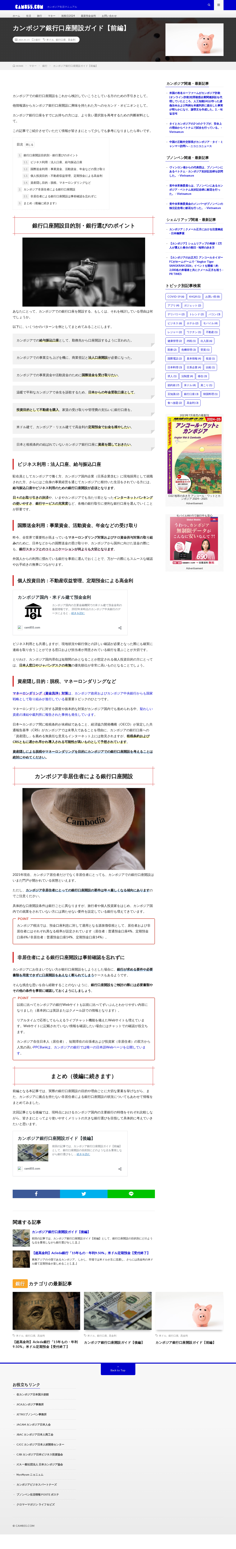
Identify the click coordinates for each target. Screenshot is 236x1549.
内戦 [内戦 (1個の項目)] (191, 360)
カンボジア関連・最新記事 (190, 91)
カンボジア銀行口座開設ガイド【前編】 (186, 1352)
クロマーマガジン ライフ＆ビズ (35, 1519)
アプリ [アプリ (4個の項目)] (173, 325)
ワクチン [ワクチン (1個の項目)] (194, 351)
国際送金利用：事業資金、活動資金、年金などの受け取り (63, 176)
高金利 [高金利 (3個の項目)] (192, 422)
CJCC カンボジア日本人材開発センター (40, 1459)
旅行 (42, 19)
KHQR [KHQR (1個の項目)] (195, 316)
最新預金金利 (95, 19)
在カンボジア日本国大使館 (32, 1409)
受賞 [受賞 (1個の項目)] (205, 369)
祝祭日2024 (73, 19)
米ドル (50, 47)
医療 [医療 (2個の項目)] (172, 369)
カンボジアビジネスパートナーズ (36, 1499)
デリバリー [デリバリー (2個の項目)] (176, 333)
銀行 (37, 47)
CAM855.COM (25, 1540)
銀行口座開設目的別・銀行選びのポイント (48, 163)
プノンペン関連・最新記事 (190, 168)
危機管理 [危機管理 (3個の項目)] (188, 369)
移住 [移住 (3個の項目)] (202, 395)
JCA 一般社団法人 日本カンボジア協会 (39, 1479)
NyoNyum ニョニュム (29, 1489)
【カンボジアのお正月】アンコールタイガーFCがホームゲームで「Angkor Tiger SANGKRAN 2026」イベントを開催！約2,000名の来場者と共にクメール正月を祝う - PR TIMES (196, 284)
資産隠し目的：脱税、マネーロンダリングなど (56, 190)
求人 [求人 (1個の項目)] (172, 395)
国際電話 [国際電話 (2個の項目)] (175, 378)
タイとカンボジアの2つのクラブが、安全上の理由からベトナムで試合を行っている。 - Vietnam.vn (196, 137)
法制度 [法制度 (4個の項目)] (187, 395)
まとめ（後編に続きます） (38, 210)
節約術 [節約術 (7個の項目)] (173, 404)
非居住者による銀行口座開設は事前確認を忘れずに (59, 204)
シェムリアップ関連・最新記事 (193, 237)
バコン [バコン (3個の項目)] (214, 333)
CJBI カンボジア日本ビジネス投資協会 (39, 1469)
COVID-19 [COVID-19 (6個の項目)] (176, 316)
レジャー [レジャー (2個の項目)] (175, 351)
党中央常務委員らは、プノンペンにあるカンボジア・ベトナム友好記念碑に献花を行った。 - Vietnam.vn (195, 201)
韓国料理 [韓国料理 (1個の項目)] (210, 413)
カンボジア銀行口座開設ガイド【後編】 (61, 1239)
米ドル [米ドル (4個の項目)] (190, 404)
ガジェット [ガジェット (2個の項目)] (192, 325)
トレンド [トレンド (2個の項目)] (196, 333)
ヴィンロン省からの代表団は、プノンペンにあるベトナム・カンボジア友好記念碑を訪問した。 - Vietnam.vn (195, 182)
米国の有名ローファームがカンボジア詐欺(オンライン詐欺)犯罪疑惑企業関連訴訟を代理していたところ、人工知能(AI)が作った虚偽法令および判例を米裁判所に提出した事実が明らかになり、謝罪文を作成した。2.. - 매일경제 (196, 111)
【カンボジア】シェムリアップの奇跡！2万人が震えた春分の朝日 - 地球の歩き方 (196, 263)
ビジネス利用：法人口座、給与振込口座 (52, 169)
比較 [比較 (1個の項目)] (210, 386)
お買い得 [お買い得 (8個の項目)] (212, 316)
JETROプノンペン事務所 (31, 1429)
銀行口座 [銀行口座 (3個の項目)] (191, 413)
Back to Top (118, 1385)
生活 (30, 19)
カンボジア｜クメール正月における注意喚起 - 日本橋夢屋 (195, 249)
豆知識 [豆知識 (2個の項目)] (173, 413)
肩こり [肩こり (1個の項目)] (206, 404)
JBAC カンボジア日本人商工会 (34, 1449)
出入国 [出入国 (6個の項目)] (206, 360)
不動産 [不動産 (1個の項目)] (212, 351)
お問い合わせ (118, 19)
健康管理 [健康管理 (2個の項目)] (175, 360)
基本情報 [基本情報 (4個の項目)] (194, 378)
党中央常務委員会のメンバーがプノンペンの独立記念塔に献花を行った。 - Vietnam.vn (195, 220)
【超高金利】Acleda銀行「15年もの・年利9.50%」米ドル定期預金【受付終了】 (91, 1260)
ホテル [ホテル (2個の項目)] (192, 342)
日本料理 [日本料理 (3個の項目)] (175, 386)
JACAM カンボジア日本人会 (33, 1438)
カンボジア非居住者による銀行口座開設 (46, 197)
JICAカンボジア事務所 (30, 1419)
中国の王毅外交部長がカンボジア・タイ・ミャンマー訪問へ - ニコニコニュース (196, 154)
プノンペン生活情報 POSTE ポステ (37, 1509)
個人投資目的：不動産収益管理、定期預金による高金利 (62, 183)
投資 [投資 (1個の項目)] (210, 378)
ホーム (17, 19)
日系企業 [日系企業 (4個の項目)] (194, 386)
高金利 (71, 47)
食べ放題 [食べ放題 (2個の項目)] (175, 422)
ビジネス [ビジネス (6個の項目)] (175, 342)
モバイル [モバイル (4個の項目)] (210, 342)
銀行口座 (61, 47)
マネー (55, 19)
